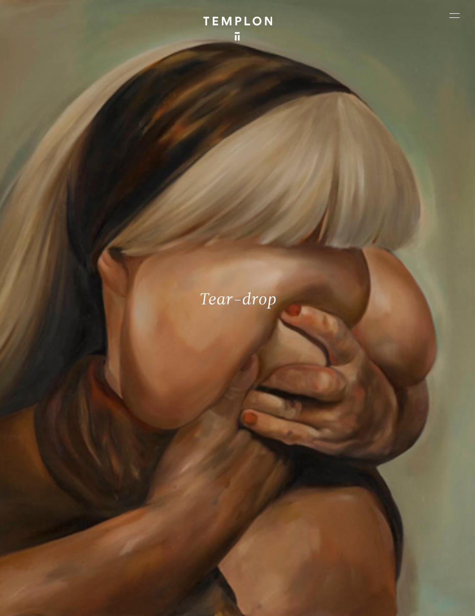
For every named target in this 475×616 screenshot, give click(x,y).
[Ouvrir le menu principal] (454, 15)
